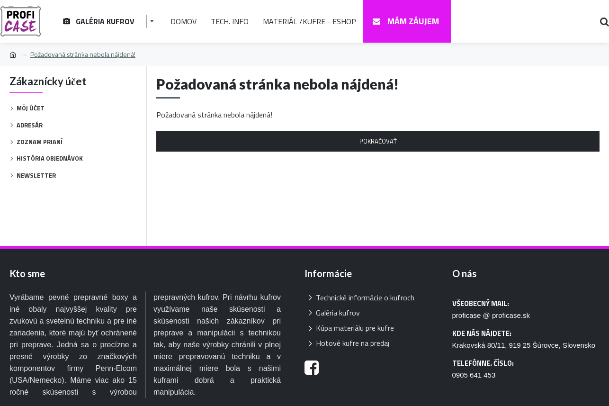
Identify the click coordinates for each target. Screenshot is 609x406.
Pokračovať (378, 141)
